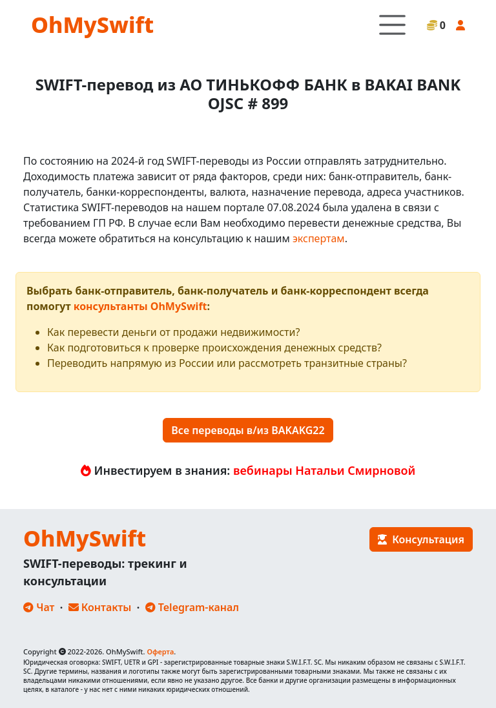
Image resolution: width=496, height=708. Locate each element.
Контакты (100, 607)
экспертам (319, 238)
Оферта (160, 651)
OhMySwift (92, 24)
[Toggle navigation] (392, 25)
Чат (38, 607)
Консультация (421, 539)
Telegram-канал (192, 607)
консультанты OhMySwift (140, 306)
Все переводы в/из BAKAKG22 (247, 430)
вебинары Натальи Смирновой (324, 470)
